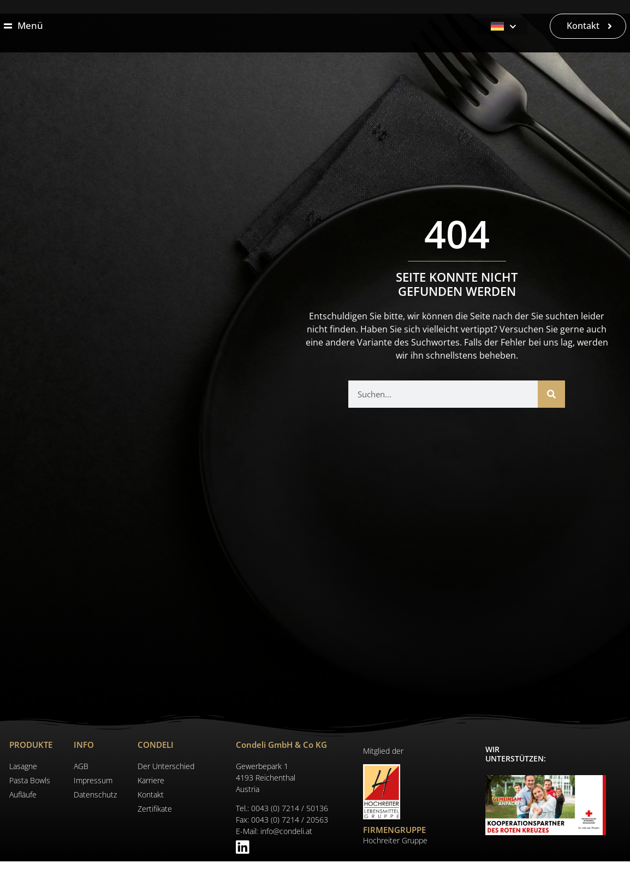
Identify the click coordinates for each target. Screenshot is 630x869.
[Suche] (551, 401)
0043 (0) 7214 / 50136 (289, 816)
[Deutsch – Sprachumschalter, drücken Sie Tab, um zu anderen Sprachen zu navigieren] (502, 30)
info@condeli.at (286, 839)
